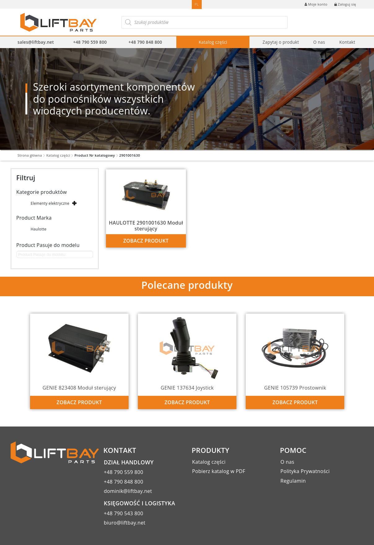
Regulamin (293, 480)
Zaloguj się (345, 4)
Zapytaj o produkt (280, 42)
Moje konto (316, 4)
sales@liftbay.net (36, 42)
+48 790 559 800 (90, 42)
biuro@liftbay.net (124, 522)
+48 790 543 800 (123, 513)
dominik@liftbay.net (128, 491)
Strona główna (30, 155)
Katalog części (213, 42)
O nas (319, 42)
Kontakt (347, 42)
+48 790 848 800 (145, 42)
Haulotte (38, 229)
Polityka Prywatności (305, 471)
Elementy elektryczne (50, 203)
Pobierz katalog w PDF (218, 471)
